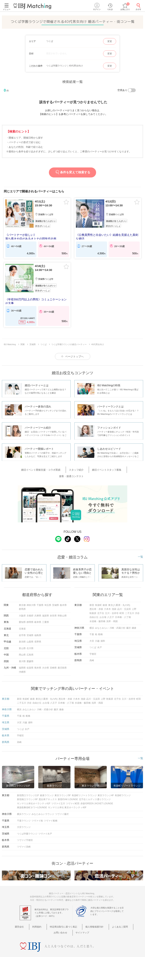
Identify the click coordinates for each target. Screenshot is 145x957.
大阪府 (22, 606)
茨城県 (55, 595)
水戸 (99, 637)
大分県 (45, 658)
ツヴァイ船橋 (50, 811)
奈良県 (53, 606)
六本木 (107, 599)
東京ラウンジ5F (63, 785)
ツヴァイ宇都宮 (25, 830)
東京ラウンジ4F (106, 785)
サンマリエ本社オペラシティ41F (33, 793)
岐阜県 (37, 612)
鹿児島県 (62, 658)
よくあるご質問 (105, 916)
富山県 (22, 638)
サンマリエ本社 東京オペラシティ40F (67, 798)
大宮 (91, 631)
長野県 (37, 632)
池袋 (114, 599)
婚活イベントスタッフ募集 (89, 467)
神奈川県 (31, 595)
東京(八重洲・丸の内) (119, 595)
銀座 (105, 595)
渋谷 (137, 603)
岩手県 (22, 625)
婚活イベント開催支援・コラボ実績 (32, 467)
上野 (134, 599)
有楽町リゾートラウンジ (84, 785)
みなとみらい (102, 618)
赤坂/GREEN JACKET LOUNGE (96, 793)
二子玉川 (129, 603)
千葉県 (40, 595)
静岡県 (30, 612)
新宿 (91, 595)
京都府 (30, 606)
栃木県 (63, 595)
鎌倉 (134, 618)
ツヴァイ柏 (37, 811)
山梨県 (30, 632)
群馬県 (22, 599)
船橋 (100, 624)
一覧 (140, 547)
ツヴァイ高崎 (24, 837)
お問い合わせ (125, 916)
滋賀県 (45, 606)
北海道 (22, 619)
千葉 (91, 624)
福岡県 (22, 658)
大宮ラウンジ (24, 817)
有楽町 (98, 595)
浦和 (102, 631)
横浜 (91, 618)
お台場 (102, 607)
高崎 (91, 650)
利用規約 (31, 916)
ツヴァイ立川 (58, 793)
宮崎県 (53, 658)
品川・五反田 (124, 599)
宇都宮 (92, 644)
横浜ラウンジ (24, 804)
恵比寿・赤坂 (96, 599)
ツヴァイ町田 (72, 793)
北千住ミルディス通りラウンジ (95, 789)
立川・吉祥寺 (112, 603)
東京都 (22, 595)
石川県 (30, 638)
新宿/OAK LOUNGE (68, 789)
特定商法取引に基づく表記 (54, 916)
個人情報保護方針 (83, 916)
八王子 (110, 607)
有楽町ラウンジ (123, 785)
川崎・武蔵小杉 (117, 618)
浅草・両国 (112, 611)
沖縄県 (22, 662)
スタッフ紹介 (63, 467)
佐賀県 (30, 658)
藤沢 (128, 618)
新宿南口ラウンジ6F (27, 789)
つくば (92, 637)
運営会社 (17, 916)
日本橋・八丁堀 (123, 607)
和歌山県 (62, 606)
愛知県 (22, 612)
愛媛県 (30, 651)
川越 (97, 631)
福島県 (37, 625)
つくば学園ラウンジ (27, 824)
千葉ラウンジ (24, 811)
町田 (122, 603)
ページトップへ (74, 354)
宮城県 (30, 625)
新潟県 (22, 632)
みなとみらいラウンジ (43, 804)
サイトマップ (72, 921)
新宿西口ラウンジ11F (28, 785)
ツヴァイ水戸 (45, 824)
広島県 (30, 645)
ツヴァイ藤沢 (62, 804)
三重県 (45, 612)
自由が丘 (94, 607)
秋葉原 (92, 603)
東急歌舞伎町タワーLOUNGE (32, 798)
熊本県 (37, 658)
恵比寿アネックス (48, 789)
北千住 (100, 603)
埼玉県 (47, 595)
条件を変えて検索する (72, 172)
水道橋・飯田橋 (97, 611)
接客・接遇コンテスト (120, 467)
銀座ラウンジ (47, 785)
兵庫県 (37, 606)
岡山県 (22, 645)
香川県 (22, 651)
